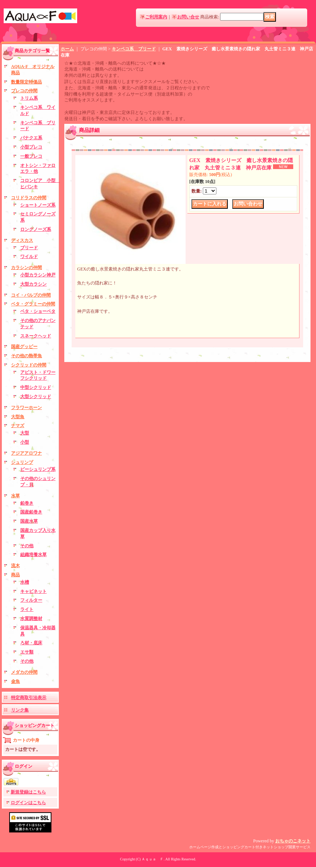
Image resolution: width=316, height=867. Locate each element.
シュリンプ (22, 462)
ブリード (29, 247)
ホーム (67, 48)
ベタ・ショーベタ (37, 311)
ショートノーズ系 (37, 205)
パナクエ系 (31, 137)
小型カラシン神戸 (37, 274)
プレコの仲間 (24, 90)
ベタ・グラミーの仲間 (33, 304)
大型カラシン (33, 284)
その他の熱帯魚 (26, 355)
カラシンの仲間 (26, 267)
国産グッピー (24, 346)
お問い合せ (188, 16)
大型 (24, 433)
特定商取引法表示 (28, 697)
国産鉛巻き (31, 512)
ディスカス (22, 240)
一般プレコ (31, 156)
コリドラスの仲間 (28, 197)
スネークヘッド (35, 335)
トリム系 (29, 98)
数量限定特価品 (26, 82)
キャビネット (33, 591)
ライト (26, 609)
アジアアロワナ (26, 453)
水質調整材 (31, 618)
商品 (15, 574)
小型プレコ (31, 147)
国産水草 (29, 521)
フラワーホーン (26, 407)
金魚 (15, 681)
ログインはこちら (28, 802)
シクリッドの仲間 (28, 365)
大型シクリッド (35, 396)
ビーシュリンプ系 (37, 469)
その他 (26, 545)
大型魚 (17, 416)
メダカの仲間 (24, 672)
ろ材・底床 (31, 642)
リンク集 (20, 710)
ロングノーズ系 (35, 229)
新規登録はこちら (28, 792)
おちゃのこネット (292, 840)
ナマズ (17, 425)
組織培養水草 (33, 554)
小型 (24, 442)
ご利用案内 (156, 16)
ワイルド (29, 256)
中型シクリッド (35, 387)
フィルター (31, 600)
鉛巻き (26, 503)
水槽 (24, 582)
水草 (15, 495)
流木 (15, 565)
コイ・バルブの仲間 (31, 295)
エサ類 (26, 652)
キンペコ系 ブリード (134, 48)
